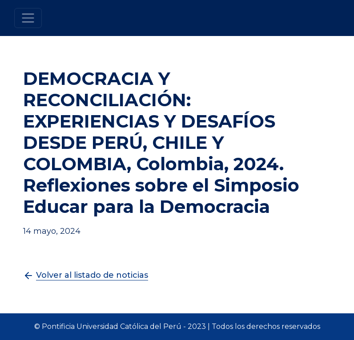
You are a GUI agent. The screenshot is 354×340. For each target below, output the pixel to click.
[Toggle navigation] (28, 18)
